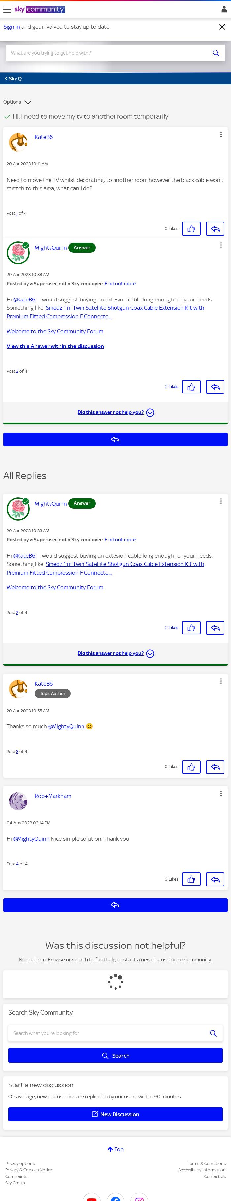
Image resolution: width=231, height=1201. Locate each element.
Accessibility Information (202, 1169)
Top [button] (119, 1149)
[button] (221, 134)
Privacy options (20, 1163)
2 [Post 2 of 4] (17, 371)
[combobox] (105, 53)
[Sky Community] (40, 10)
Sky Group (15, 1182)
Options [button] (12, 102)
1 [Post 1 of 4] (17, 213)
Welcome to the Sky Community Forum (55, 331)
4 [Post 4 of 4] (17, 863)
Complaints (16, 1176)
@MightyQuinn (66, 726)
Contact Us (215, 1176)
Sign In (223, 11)
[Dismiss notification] (222, 27)
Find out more (120, 284)
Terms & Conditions (207, 1163)
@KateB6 (24, 299)
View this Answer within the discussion (55, 346)
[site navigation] (7, 9)
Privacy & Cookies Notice (28, 1169)
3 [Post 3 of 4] (17, 751)
